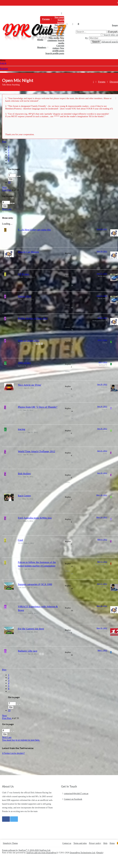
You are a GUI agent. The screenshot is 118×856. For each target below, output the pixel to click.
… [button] (9, 163)
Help (105, 843)
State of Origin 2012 (28, 340)
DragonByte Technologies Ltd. (83, 853)
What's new (42, 27)
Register (4, 68)
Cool (20, 539)
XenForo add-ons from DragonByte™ (42, 853)
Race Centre (24, 495)
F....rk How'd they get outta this (34, 229)
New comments (55, 39)
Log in (3, 63)
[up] (17, 176)
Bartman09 (22, 613)
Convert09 (22, 233)
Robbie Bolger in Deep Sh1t (33, 318)
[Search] (78, 24)
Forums (46, 19)
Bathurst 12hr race (27, 650)
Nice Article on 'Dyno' (29, 384)
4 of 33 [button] (15, 190)
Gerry (105, 343)
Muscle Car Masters (28, 251)
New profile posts (56, 33)
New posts (59, 17)
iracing (21, 429)
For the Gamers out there (31, 628)
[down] (19, 176)
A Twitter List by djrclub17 (13, 753)
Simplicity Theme (10, 843)
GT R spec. (24, 274)
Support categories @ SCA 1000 (35, 584)
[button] (51, 19)
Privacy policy (95, 843)
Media (40, 39)
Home (61, 13)
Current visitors (58, 46)
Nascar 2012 (24, 296)
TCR (105, 653)
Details (100, 853)
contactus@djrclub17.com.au (76, 793)
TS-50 (20, 277)
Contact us (66, 843)
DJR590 (104, 387)
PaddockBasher (101, 564)
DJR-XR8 (22, 587)
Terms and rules (80, 843)
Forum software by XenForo (26, 850)
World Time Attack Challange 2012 (36, 451)
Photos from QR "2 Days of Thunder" (38, 406)
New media (58, 27)
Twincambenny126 (99, 232)
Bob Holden (24, 473)
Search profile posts (54, 53)
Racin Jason (102, 276)
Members (41, 47)
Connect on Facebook (73, 799)
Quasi (105, 431)
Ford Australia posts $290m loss (35, 517)
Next (4, 187)
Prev (4, 141)
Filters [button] (5, 212)
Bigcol (104, 409)
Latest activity (57, 35)
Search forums (60, 21)
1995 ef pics (24, 362)
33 (9, 182)
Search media (61, 41)
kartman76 (22, 366)
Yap (19, 499)
